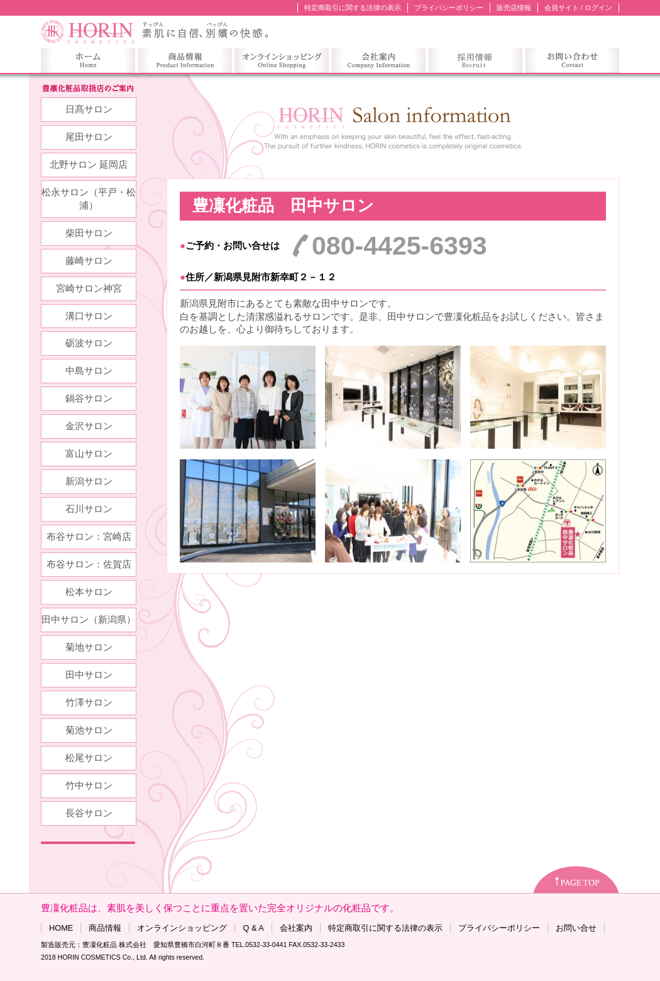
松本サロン (89, 592)
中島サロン (89, 371)
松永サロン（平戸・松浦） (88, 199)
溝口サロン (89, 316)
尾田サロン (89, 137)
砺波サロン (89, 343)
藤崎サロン (89, 261)
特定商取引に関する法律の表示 (352, 7)
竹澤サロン (89, 703)
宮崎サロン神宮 (89, 288)
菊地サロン (89, 647)
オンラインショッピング (182, 928)
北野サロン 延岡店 (89, 165)
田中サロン (89, 675)
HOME (61, 928)
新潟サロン (89, 481)
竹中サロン (89, 786)
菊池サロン (89, 730)
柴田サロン (89, 233)
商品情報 (105, 928)
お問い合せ (576, 928)
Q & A (253, 928)
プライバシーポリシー (448, 7)
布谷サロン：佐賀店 (89, 564)
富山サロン (89, 454)
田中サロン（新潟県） (88, 620)
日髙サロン (89, 109)
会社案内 (296, 928)
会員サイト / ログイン (578, 7)
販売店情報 (514, 7)
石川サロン (89, 509)
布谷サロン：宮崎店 (89, 537)
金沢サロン (89, 426)
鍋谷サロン (89, 398)
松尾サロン (89, 758)
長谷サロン (89, 813)
